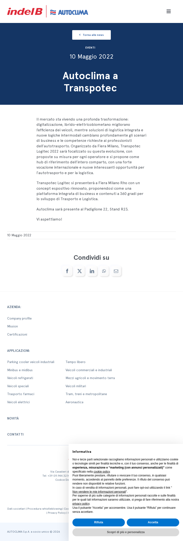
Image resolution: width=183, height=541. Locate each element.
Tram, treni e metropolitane (86, 394)
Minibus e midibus (20, 370)
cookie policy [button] (102, 471)
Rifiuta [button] (98, 522)
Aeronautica (74, 402)
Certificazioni (17, 334)
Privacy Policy (57, 512)
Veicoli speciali (18, 386)
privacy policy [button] (80, 503)
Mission (12, 326)
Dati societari (16, 508)
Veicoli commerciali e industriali (89, 370)
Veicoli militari (76, 386)
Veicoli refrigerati (20, 378)
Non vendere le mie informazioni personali (99, 491)
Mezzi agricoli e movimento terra (90, 378)
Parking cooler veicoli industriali (30, 362)
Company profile (19, 318)
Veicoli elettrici (18, 402)
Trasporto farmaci (20, 394)
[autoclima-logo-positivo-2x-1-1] (47, 4)
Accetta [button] (153, 522)
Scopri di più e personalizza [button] (126, 532)
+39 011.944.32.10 (59, 475)
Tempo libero (76, 362)
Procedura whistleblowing (44, 508)
